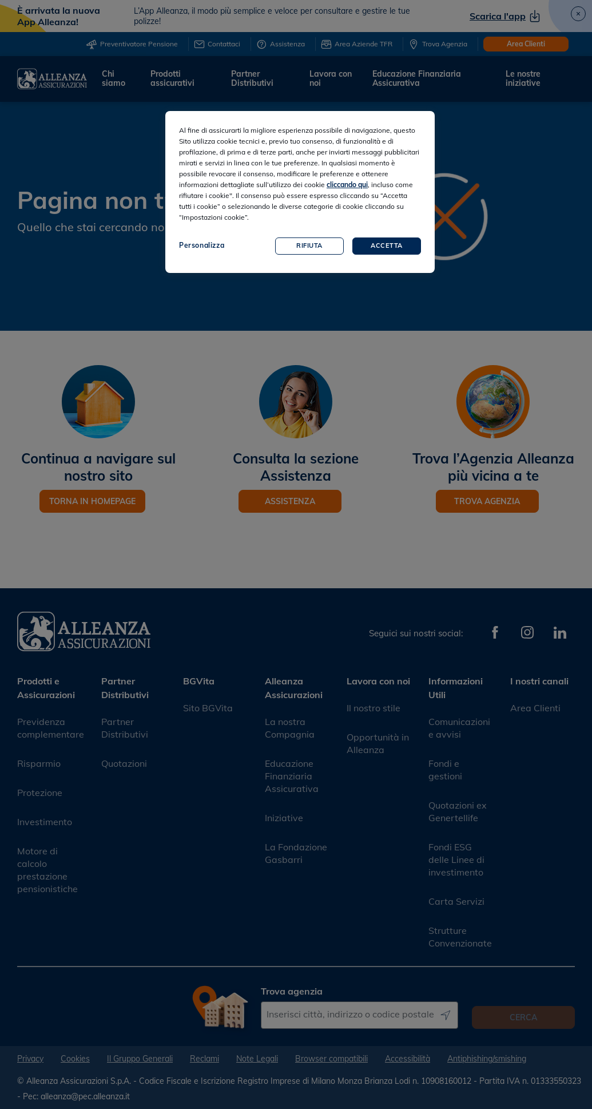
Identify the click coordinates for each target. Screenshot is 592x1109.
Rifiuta (309, 245)
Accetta (387, 245)
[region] (300, 192)
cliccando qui (347, 184)
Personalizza (201, 245)
